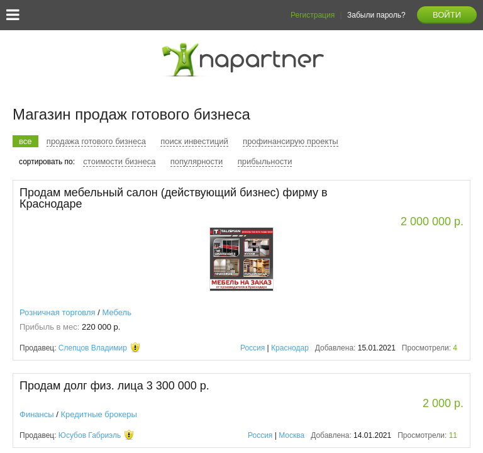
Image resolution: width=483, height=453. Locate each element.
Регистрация (313, 15)
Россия (252, 348)
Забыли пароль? (376, 15)
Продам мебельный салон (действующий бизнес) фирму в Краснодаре (173, 198)
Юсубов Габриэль (89, 435)
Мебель (116, 312)
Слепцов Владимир (92, 348)
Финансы (36, 414)
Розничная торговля (57, 312)
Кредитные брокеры (98, 414)
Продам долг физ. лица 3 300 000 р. (114, 385)
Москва (291, 435)
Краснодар (290, 348)
